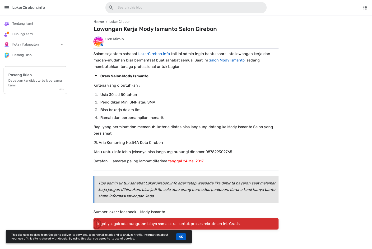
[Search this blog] (111, 7)
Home (98, 21)
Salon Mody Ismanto (227, 60)
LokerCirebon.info (154, 54)
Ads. (61, 89)
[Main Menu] (6, 7)
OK (181, 236)
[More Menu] (365, 7)
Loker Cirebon (119, 22)
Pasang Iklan (20, 75)
